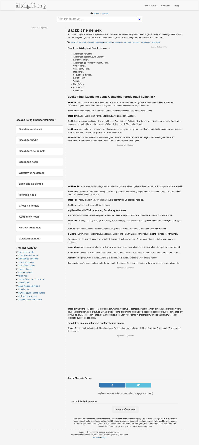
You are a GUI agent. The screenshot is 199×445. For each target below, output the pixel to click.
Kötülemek (78, 91)
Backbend (72, 200)
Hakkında (96, 438)
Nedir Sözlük (151, 5)
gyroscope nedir (25, 272)
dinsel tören (23, 289)
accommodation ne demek (30, 300)
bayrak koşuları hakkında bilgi (31, 293)
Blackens (137, 42)
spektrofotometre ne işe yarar (31, 279)
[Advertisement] (159, 68)
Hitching (99, 42)
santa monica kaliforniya (29, 286)
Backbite (108, 42)
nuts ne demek (25, 269)
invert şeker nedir (26, 252)
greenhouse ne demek (28, 259)
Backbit (105, 13)
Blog (176, 5)
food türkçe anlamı (26, 265)
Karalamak (172, 234)
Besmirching (73, 247)
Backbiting (72, 129)
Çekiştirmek (78, 87)
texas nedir (23, 276)
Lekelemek (152, 234)
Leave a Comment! (125, 409)
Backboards (73, 186)
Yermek (91, 42)
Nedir (96, 13)
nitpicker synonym (26, 262)
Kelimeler (165, 5)
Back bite (127, 42)
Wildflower (156, 42)
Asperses (71, 258)
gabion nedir (23, 283)
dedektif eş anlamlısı (27, 296)
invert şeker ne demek (28, 255)
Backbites (146, 42)
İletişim (104, 438)
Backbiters (117, 42)
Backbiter (82, 42)
